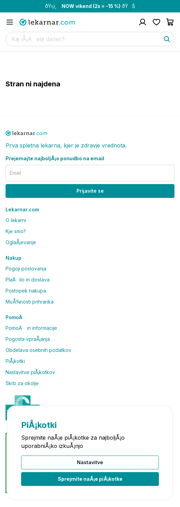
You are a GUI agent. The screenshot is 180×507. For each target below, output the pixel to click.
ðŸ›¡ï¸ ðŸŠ (90, 6)
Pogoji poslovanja (26, 268)
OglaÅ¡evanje (21, 242)
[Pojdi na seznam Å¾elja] (156, 22)
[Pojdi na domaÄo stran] (47, 22)
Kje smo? (16, 231)
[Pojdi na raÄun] (142, 22)
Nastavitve (90, 462)
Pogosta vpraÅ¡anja (28, 339)
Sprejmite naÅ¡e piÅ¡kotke (90, 479)
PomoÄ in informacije (31, 328)
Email (15, 173)
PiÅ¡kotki (15, 361)
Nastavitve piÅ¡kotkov (30, 372)
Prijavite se (90, 191)
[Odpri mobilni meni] (10, 22)
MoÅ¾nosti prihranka (30, 302)
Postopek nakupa (26, 291)
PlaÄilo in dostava (28, 280)
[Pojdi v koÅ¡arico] (170, 22)
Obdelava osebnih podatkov (38, 350)
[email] (90, 173)
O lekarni (16, 220)
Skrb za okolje (22, 383)
